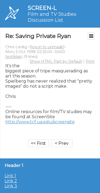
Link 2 (11, 180)
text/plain (13, 56)
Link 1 (10, 175)
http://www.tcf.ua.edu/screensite (40, 121)
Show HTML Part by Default (56, 61)
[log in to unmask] (47, 46)
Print (90, 61)
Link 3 (11, 185)
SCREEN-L (42, 8)
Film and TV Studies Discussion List (52, 17)
